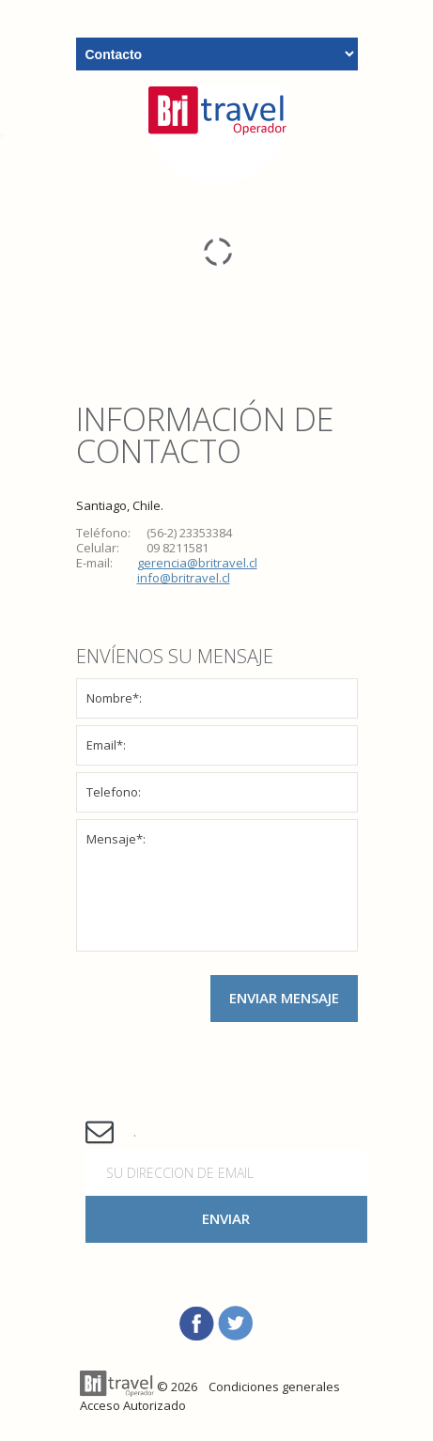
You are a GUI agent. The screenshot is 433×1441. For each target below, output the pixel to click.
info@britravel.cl (183, 577)
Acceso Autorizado (133, 1405)
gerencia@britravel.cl (197, 562)
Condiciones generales (274, 1386)
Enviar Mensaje (284, 997)
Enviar (226, 1218)
